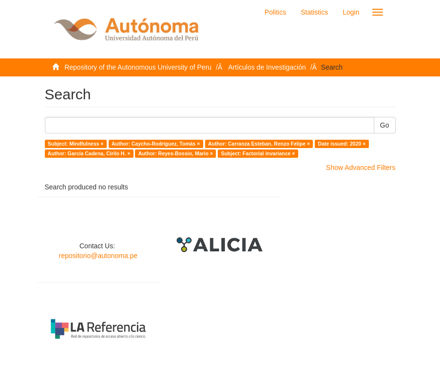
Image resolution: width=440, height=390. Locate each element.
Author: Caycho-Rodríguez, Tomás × (156, 144)
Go (384, 125)
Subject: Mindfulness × (76, 144)
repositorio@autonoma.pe (98, 256)
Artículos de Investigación (267, 67)
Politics (275, 12)
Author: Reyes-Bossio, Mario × (175, 153)
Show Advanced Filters (360, 167)
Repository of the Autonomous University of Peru (137, 67)
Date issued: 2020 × (342, 144)
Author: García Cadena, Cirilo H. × (89, 153)
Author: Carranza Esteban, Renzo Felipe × (259, 144)
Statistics (314, 12)
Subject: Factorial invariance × (258, 153)
